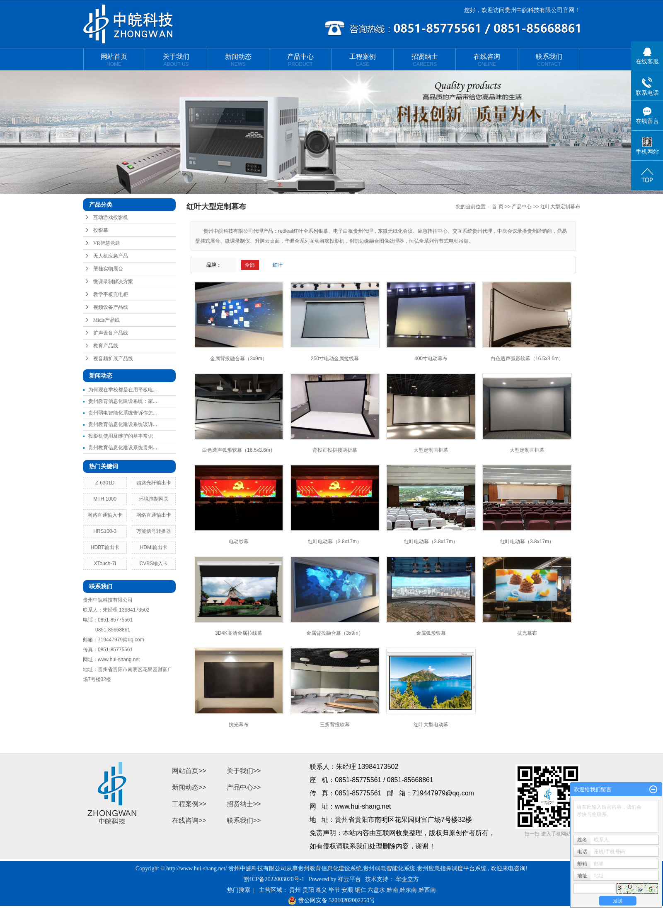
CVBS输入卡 (154, 563)
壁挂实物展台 (108, 269)
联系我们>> (244, 820)
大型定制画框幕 (431, 450)
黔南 (392, 890)
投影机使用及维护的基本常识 (120, 436)
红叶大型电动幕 (431, 724)
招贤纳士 (425, 60)
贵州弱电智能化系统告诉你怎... (122, 413)
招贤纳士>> (244, 803)
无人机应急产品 (110, 256)
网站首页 (114, 60)
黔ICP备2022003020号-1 (274, 879)
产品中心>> (244, 787)
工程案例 (363, 60)
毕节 (334, 890)
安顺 (347, 890)
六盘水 (376, 890)
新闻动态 (238, 60)
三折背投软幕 (335, 724)
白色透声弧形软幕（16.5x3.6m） (527, 358)
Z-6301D (105, 483)
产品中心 (300, 60)
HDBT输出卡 (105, 547)
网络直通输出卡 (153, 515)
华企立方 (407, 879)
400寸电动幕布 (431, 358)
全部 (250, 265)
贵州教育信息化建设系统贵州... (122, 447)
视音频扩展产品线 (113, 358)
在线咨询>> (189, 820)
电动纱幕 (239, 541)
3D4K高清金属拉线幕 (238, 633)
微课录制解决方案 (113, 281)
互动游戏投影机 (110, 217)
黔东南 (408, 890)
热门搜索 (238, 890)
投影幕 (100, 230)
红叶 (278, 265)
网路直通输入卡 (104, 515)
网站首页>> (189, 770)
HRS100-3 (104, 531)
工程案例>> (189, 803)
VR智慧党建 (106, 243)
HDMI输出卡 (154, 547)
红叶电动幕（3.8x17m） (335, 541)
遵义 (321, 890)
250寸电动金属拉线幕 (335, 358)
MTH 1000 (104, 499)
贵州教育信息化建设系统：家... (122, 401)
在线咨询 (487, 60)
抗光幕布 (527, 633)
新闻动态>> (189, 787)
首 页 (497, 207)
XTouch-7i (105, 563)
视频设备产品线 (110, 307)
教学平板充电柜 (110, 294)
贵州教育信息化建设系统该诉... (122, 424)
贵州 (295, 890)
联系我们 (549, 60)
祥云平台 (349, 879)
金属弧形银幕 (431, 633)
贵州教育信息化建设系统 (330, 868)
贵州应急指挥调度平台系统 (451, 868)
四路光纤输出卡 (153, 483)
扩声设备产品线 (110, 333)
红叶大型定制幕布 (560, 207)
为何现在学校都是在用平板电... (122, 390)
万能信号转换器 (153, 531)
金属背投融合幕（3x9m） (238, 358)
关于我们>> (244, 770)
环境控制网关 (154, 499)
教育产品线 (105, 346)
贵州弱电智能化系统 (389, 868)
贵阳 (308, 890)
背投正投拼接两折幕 (334, 450)
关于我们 (176, 60)
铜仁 (360, 890)
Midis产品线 (106, 320)
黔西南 (427, 890)
